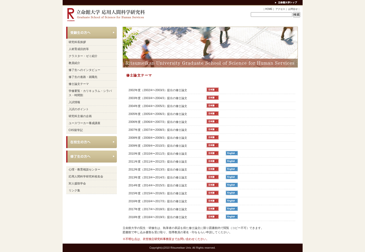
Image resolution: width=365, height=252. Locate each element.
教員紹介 (74, 63)
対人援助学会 (77, 183)
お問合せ (293, 9)
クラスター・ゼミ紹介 (83, 56)
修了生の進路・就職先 (83, 77)
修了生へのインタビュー (84, 70)
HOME (268, 9)
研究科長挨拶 (77, 42)
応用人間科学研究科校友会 (86, 176)
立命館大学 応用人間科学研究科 (105, 15)
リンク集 (74, 190)
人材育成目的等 (79, 49)
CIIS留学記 (76, 130)
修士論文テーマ (79, 84)
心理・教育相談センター (84, 169)
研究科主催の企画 (80, 116)
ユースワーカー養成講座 (84, 123)
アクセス (280, 9)
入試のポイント (79, 109)
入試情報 (74, 102)
